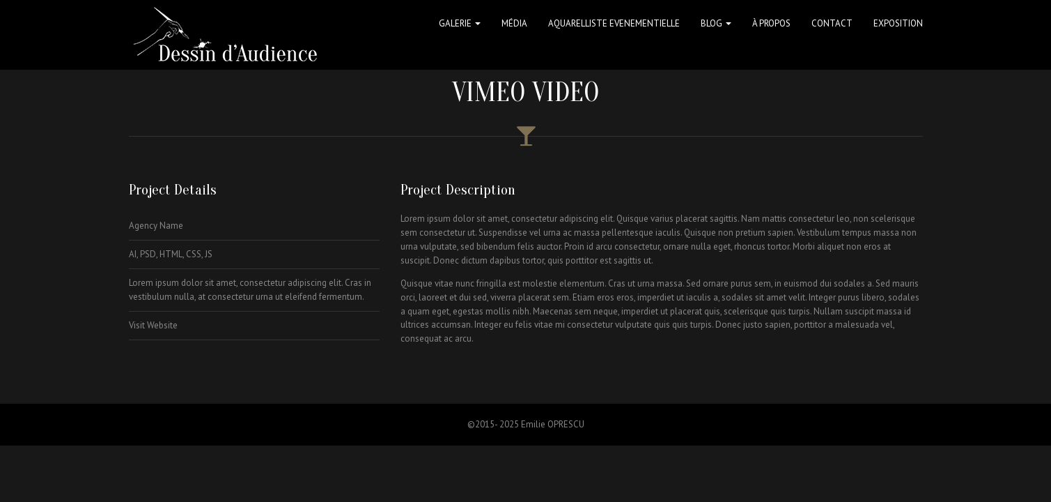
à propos (771, 23)
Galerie (460, 23)
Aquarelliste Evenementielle (614, 23)
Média (514, 23)
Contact (832, 23)
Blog (716, 23)
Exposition (898, 23)
